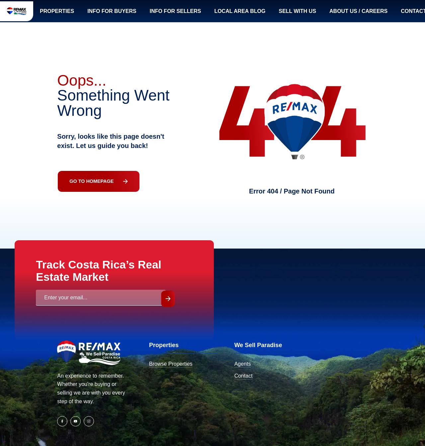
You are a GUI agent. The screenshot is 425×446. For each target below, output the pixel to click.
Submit (160, 312)
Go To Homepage (84, 189)
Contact (228, 389)
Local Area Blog (279, 14)
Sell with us (339, 14)
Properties (87, 14)
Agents (227, 377)
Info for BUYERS (145, 14)
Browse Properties (156, 377)
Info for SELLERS (211, 14)
